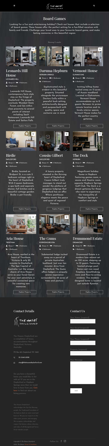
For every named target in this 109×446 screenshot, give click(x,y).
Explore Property (25, 126)
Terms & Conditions (31, 444)
